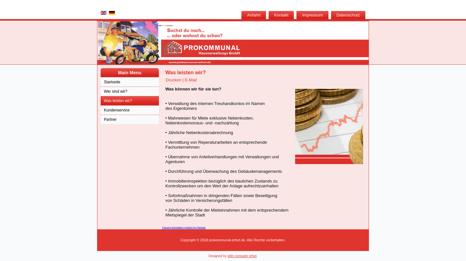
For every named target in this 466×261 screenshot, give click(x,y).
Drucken (174, 80)
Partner (110, 119)
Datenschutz (348, 15)
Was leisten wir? (118, 101)
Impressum (312, 15)
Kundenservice (116, 110)
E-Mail (191, 80)
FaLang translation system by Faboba (183, 227)
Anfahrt (254, 15)
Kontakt (281, 15)
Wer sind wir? (115, 91)
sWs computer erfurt (242, 256)
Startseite (112, 82)
